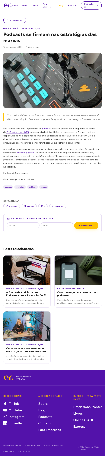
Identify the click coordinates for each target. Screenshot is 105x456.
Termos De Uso (24, 451)
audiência (33, 187)
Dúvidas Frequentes (12, 445)
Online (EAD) (83, 420)
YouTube (12, 410)
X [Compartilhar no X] (43, 206)
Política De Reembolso (54, 445)
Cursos (35, 5)
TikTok (11, 404)
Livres (78, 413)
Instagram (13, 417)
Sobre (24, 5)
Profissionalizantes (88, 407)
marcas (44, 187)
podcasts (47, 128)
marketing (20, 187)
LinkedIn (12, 423)
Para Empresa (47, 5)
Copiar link (58, 206)
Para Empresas (49, 430)
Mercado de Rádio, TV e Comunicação (21, 28)
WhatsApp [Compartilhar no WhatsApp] (12, 206)
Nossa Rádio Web (32, 445)
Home (15, 5)
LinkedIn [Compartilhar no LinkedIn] (29, 206)
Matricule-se (91, 5)
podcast (8, 187)
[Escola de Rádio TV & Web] (8, 378)
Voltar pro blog (14, 20)
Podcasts (72, 5)
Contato (44, 423)
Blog (61, 5)
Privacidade (8, 451)
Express (79, 426)
